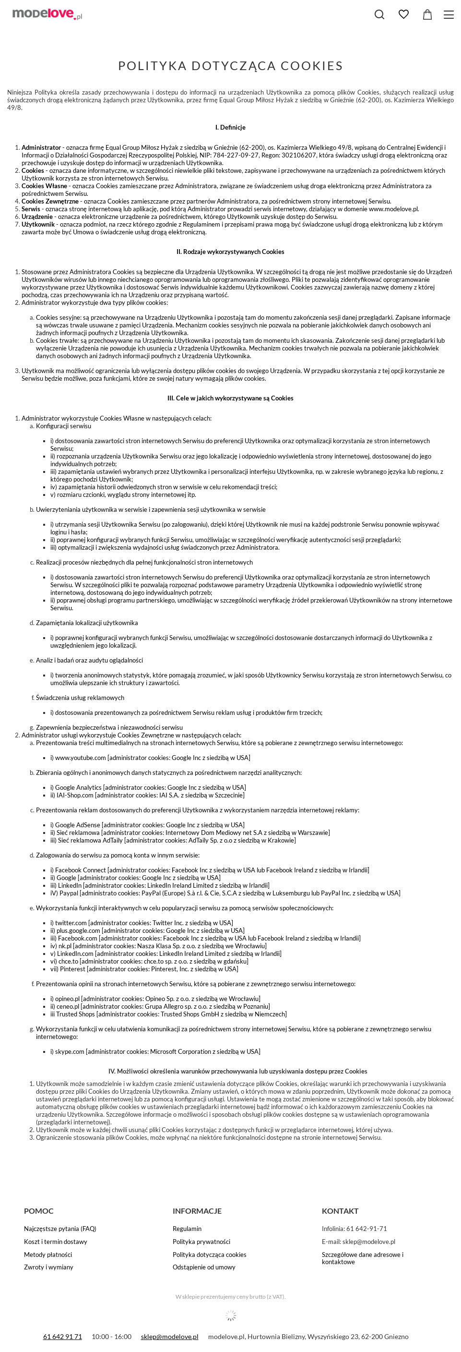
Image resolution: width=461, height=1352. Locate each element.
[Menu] (450, 14)
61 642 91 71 (62, 1336)
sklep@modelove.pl (170, 1336)
